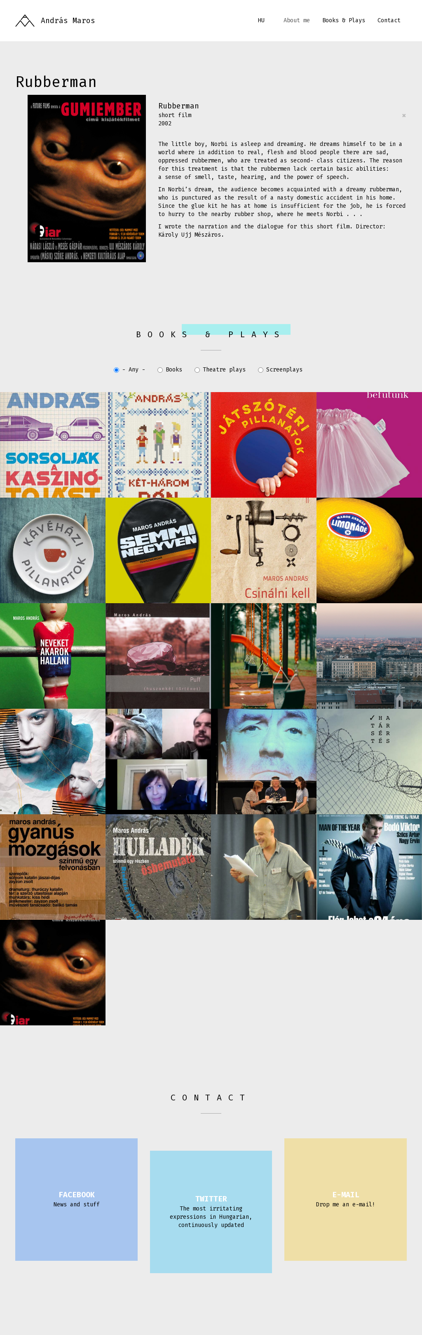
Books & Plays (343, 20)
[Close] (404, 115)
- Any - (129, 369)
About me (297, 20)
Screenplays (280, 369)
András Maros (68, 20)
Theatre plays (220, 369)
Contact (389, 20)
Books (169, 369)
